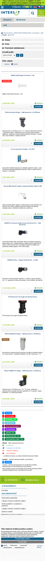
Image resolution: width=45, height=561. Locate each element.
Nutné (5, 522)
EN (35, 7)
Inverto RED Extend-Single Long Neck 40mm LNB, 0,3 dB (22, 186)
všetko (16, 64)
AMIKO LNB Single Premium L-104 (22, 75)
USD (30, 7)
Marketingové (8, 524)
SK (42, 7)
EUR (27, 7)
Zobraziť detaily (39, 522)
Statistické (23, 522)
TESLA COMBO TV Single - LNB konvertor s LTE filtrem (22, 371)
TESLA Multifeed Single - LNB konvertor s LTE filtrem (23, 334)
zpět (5, 25)
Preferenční (13, 522)
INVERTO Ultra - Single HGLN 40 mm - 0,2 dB (22, 260)
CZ (38, 7)
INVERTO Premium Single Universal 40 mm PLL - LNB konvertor (22, 224)
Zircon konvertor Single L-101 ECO (22, 149)
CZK (23, 7)
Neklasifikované (19, 524)
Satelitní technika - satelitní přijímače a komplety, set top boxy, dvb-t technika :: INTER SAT (10, 13)
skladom (7, 64)
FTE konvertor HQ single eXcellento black (22, 297)
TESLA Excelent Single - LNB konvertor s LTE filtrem (22, 112)
